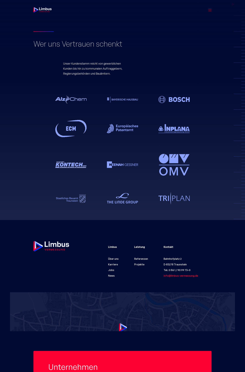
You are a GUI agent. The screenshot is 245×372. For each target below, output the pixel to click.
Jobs (111, 270)
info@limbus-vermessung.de (181, 275)
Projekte (139, 264)
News (111, 275)
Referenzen (141, 258)
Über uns (113, 258)
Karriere (113, 264)
